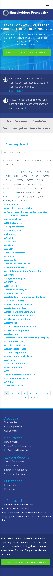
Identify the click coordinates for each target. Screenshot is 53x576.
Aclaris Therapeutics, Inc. (17, 378)
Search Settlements (40, 128)
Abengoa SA (10, 260)
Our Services (11, 430)
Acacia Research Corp (15, 308)
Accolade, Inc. (11, 334)
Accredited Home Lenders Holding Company (26, 337)
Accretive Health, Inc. (15, 345)
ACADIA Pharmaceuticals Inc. (19, 315)
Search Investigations (15, 128)
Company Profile (13, 426)
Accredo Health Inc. (14, 341)
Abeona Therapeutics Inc (17, 263)
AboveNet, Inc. (11, 285)
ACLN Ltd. (9, 382)
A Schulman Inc (12, 204)
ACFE (6, 371)
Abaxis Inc (9, 245)
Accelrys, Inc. (11, 322)
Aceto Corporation (13, 367)
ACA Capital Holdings (15, 300)
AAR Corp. (9, 237)
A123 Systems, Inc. (13, 223)
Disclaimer (9, 489)
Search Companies (17, 121)
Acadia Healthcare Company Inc (20, 311)
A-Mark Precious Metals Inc (18, 208)
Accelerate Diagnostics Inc (18, 319)
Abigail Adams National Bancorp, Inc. (23, 271)
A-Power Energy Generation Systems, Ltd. (25, 212)
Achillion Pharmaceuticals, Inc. (19, 374)
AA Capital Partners (14, 226)
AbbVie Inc (9, 256)
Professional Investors (16, 450)
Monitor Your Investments (27, 562)
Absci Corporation (13, 293)
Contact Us (10, 485)
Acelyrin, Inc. (10, 360)
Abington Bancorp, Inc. (15, 278)
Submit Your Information (17, 446)
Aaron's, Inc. (10, 241)
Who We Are (10, 422)
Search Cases (40, 121)
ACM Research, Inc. (13, 385)
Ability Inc (9, 274)
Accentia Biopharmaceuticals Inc (21, 326)
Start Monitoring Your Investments (27, 52)
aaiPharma (9, 234)
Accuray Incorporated (15, 348)
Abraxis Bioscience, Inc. (16, 289)
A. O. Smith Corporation (16, 215)
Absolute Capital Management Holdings (24, 297)
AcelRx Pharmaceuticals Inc (18, 356)
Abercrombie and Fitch (15, 267)
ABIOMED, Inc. (11, 282)
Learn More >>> (17, 90)
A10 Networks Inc (13, 219)
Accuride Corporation (15, 352)
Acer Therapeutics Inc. (15, 363)
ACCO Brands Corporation (17, 330)
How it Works (11, 441)
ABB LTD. (8, 248)
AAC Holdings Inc (12, 230)
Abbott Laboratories (14, 252)
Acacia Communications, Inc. (18, 304)
